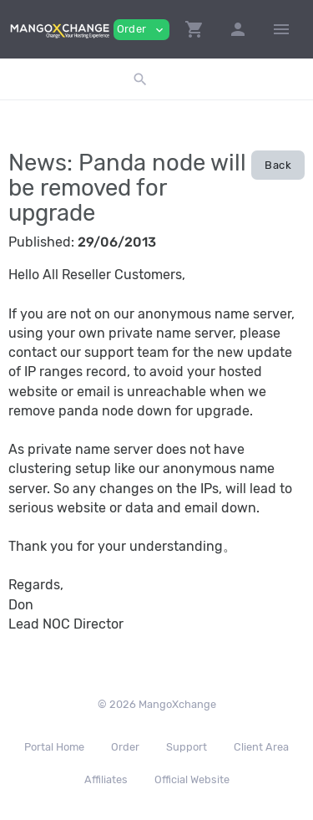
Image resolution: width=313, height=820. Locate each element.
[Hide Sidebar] (281, 29)
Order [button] (141, 30)
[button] (194, 29)
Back (278, 165)
